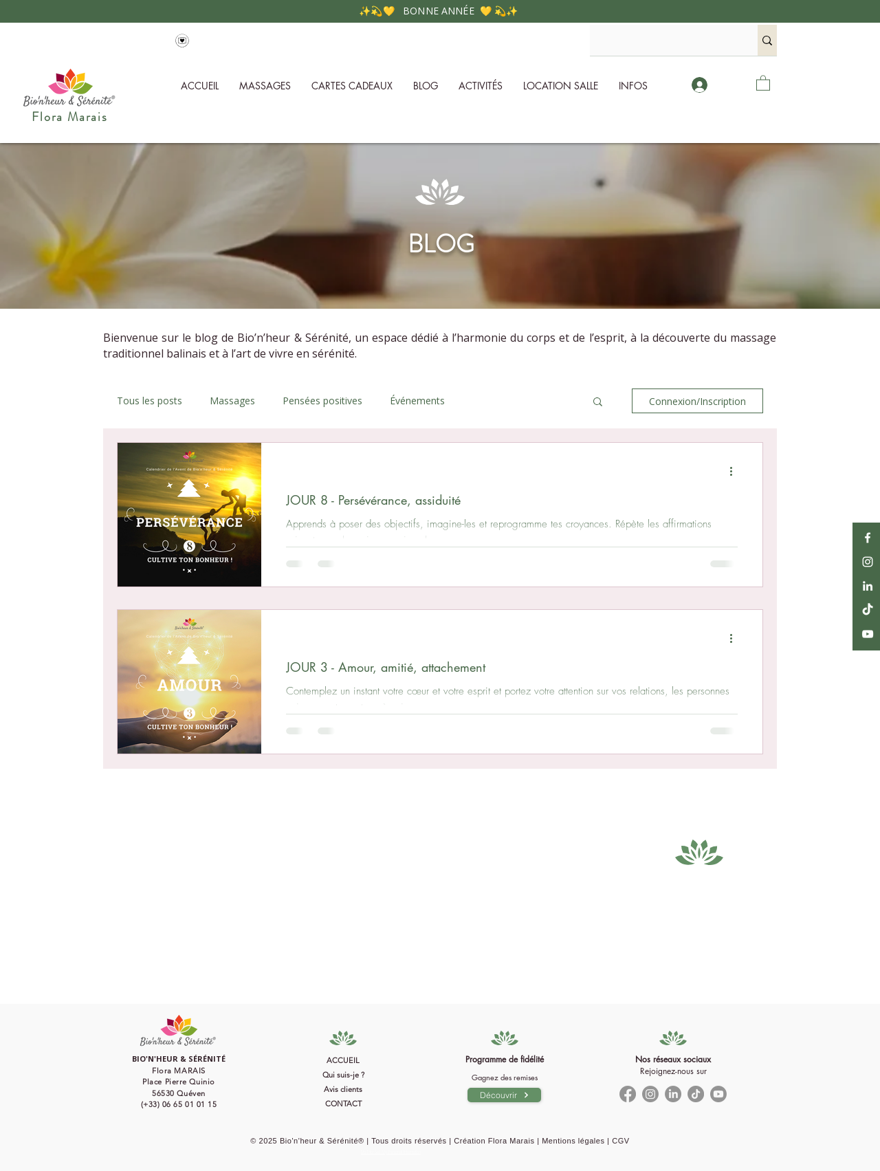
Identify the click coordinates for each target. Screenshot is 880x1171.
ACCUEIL (343, 1060)
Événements (417, 400)
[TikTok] (867, 610)
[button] (633, 86)
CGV (621, 1141)
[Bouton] (179, 1084)
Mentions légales (573, 1141)
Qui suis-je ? (343, 1075)
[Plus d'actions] (735, 471)
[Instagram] (867, 562)
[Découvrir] (504, 1095)
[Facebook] (867, 538)
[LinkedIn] (867, 586)
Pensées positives (322, 400)
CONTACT (343, 1103)
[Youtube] (718, 1094)
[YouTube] (867, 634)
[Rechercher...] (661, 40)
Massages (232, 400)
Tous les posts (149, 400)
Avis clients (343, 1089)
